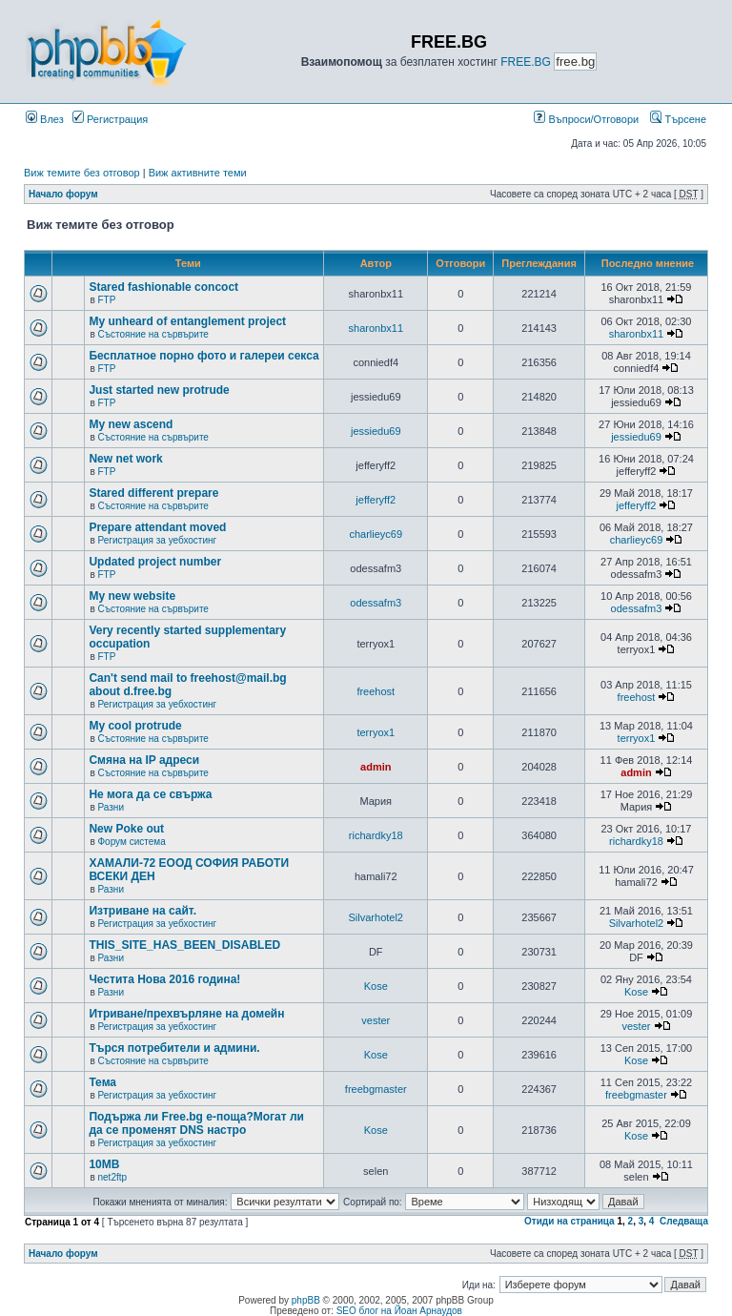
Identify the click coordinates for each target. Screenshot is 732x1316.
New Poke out (126, 828)
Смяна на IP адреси (144, 760)
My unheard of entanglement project (187, 321)
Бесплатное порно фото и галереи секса (203, 355)
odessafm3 (375, 602)
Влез (45, 119)
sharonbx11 (376, 328)
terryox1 (375, 732)
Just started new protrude (159, 390)
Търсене (678, 119)
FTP (106, 300)
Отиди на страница (569, 1221)
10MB (104, 1164)
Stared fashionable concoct (163, 287)
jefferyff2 (376, 499)
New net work (125, 458)
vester (375, 1020)
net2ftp (112, 1177)
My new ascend (131, 424)
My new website (132, 596)
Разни (110, 807)
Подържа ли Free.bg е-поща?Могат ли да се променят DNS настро (196, 1123)
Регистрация (110, 119)
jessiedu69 (376, 431)
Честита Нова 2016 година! (164, 979)
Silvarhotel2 (376, 917)
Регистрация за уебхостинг (156, 540)
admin (375, 766)
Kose (376, 986)
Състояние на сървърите (152, 334)
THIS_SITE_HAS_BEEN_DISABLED (184, 945)
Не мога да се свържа (150, 794)
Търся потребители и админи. (174, 1048)
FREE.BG (525, 62)
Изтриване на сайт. (142, 910)
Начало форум (63, 194)
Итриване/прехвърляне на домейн (186, 1013)
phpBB (306, 1300)
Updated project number (155, 561)
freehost (375, 691)
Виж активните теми (198, 172)
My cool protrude (135, 725)
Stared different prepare (153, 493)
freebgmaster (376, 1089)
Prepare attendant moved (157, 527)
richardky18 (376, 835)
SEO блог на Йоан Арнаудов (399, 1311)
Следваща (684, 1221)
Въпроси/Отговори (586, 119)
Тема (102, 1082)
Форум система (131, 841)
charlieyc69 (375, 534)
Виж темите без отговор (82, 172)
